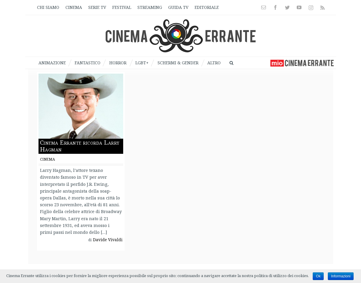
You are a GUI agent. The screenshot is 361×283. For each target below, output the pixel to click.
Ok (318, 276)
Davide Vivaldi (108, 239)
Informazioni (340, 276)
